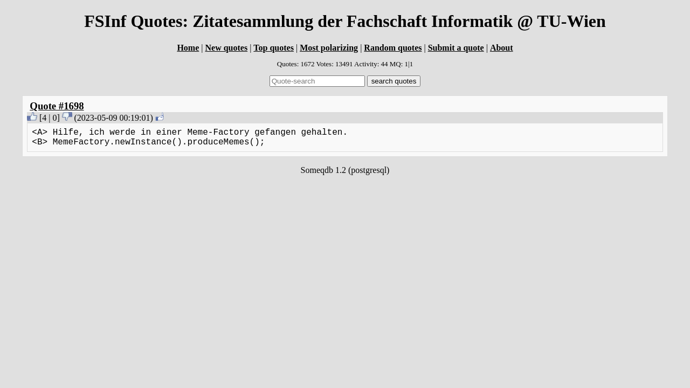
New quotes (226, 47)
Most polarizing (329, 47)
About (501, 47)
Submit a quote (456, 47)
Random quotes (393, 47)
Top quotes (273, 47)
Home (188, 47)
